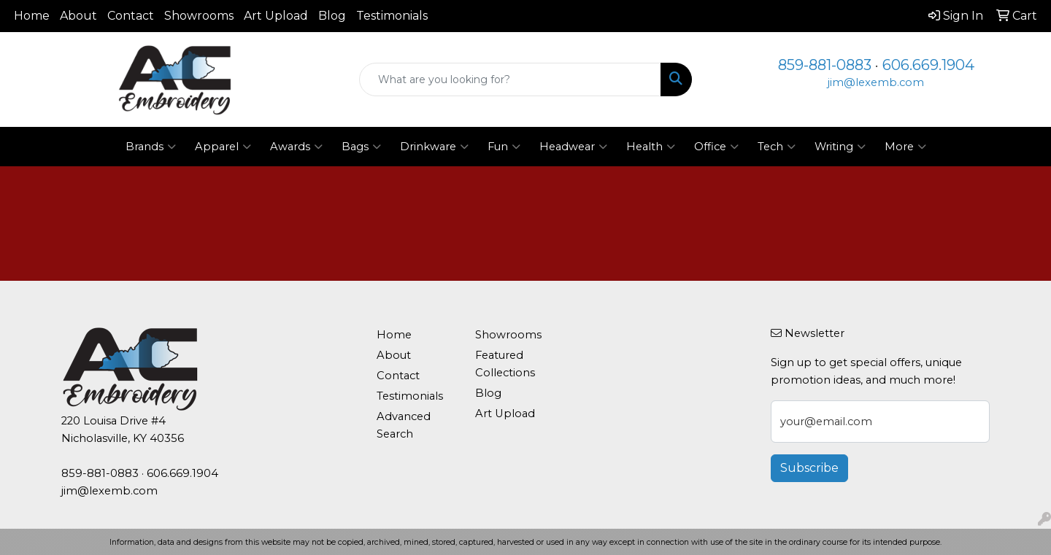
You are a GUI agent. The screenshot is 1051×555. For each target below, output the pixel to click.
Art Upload (276, 16)
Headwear (573, 146)
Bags (361, 146)
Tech (777, 146)
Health (650, 146)
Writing (840, 146)
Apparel (223, 146)
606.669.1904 (928, 65)
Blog (332, 16)
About (78, 16)
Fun (504, 146)
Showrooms (199, 16)
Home (32, 16)
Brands (151, 146)
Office (716, 146)
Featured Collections (505, 364)
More (905, 146)
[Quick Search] (510, 79)
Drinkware (434, 146)
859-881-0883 (824, 65)
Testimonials (392, 16)
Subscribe (809, 468)
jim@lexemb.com (876, 82)
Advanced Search (404, 425)
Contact (130, 16)
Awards (296, 146)
